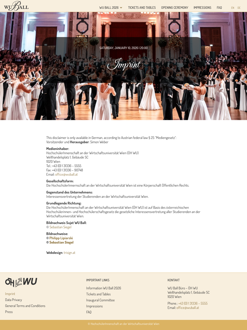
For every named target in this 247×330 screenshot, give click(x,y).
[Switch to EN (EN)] (233, 7)
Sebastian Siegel (60, 227)
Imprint (10, 293)
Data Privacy (13, 299)
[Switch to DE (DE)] (239, 7)
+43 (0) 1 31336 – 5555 (193, 303)
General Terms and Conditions (25, 305)
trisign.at (69, 252)
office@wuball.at (66, 174)
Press (9, 311)
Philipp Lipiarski (61, 238)
